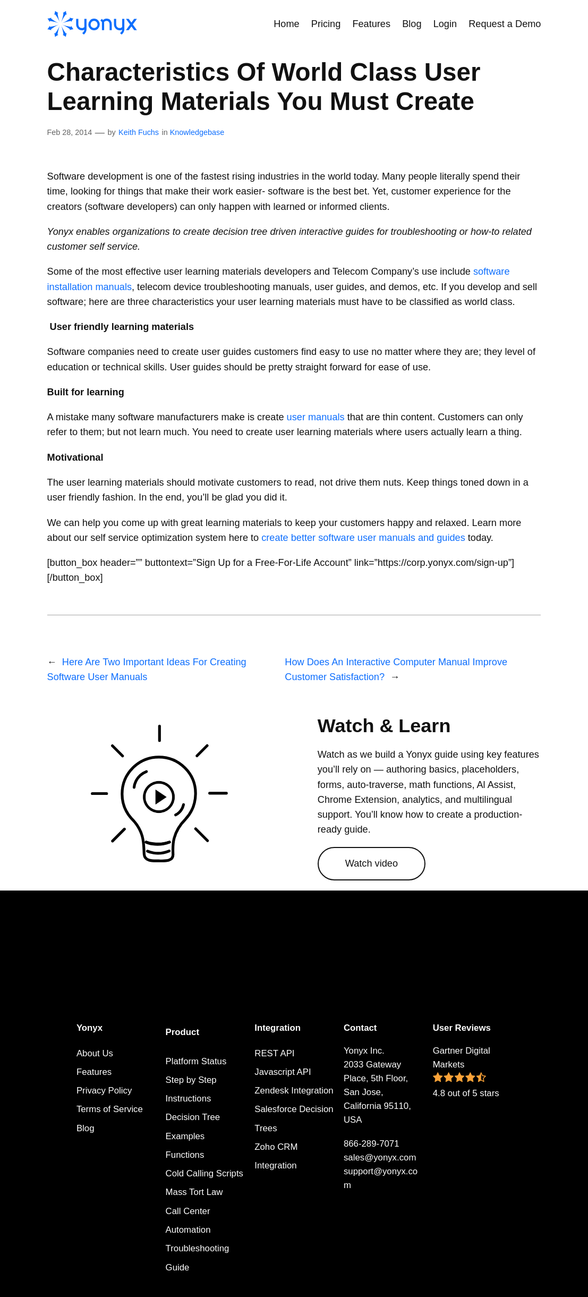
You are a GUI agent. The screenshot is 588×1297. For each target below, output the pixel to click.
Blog (85, 1128)
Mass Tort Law (194, 1192)
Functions (185, 1155)
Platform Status (196, 1061)
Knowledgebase (197, 132)
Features (94, 1072)
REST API (274, 1053)
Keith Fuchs (138, 132)
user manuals (316, 417)
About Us (94, 1053)
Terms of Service (109, 1109)
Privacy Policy (104, 1091)
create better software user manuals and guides (363, 537)
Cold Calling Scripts (204, 1173)
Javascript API (282, 1072)
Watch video (371, 863)
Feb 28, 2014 (69, 132)
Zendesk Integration (293, 1091)
